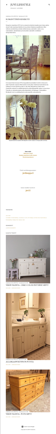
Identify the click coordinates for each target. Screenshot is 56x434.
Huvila (25, 217)
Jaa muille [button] (8, 215)
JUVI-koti (36, 217)
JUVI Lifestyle (20, 4)
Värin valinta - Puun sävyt (19, 414)
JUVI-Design (30, 217)
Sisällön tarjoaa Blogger (28, 427)
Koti (39, 217)
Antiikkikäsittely (14, 217)
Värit (24, 219)
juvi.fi (28, 190)
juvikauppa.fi (28, 173)
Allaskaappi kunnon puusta (20, 361)
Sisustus (20, 219)
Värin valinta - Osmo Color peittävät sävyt (27, 285)
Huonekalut (21, 217)
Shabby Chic (15, 219)
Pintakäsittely (9, 219)
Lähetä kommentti (11, 227)
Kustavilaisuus (43, 217)
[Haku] (49, 4)
